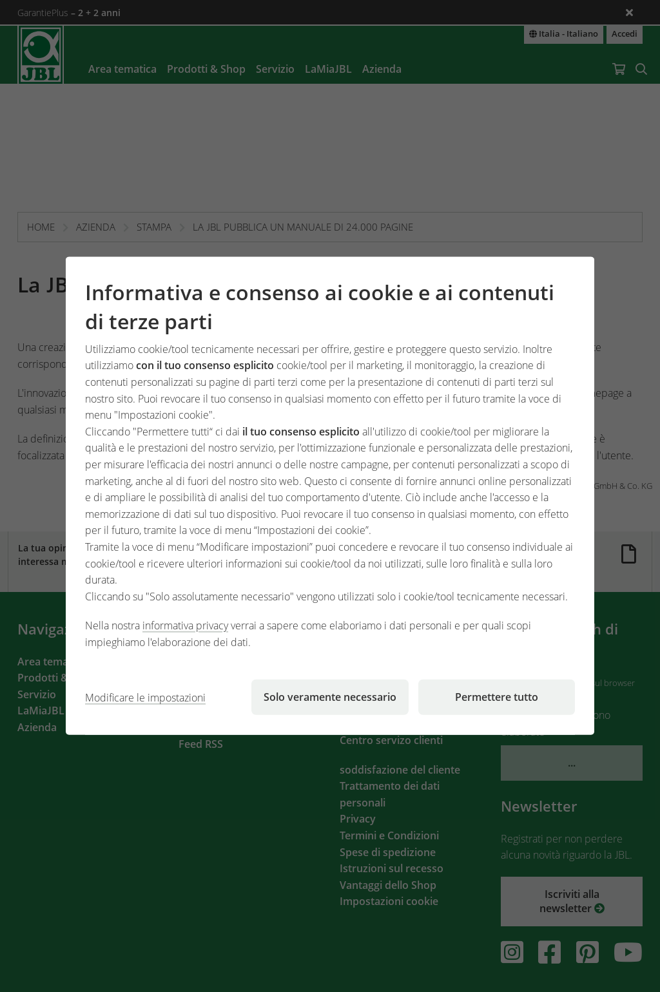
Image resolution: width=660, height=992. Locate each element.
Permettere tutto (496, 697)
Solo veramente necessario (330, 697)
